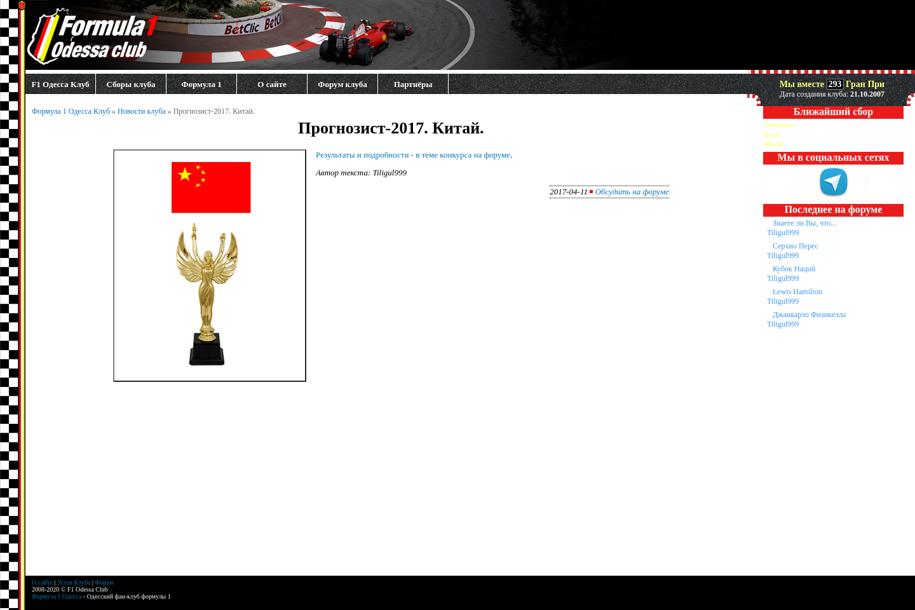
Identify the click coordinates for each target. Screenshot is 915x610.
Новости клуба (142, 111)
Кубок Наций (794, 268)
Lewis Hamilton (797, 291)
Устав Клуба (74, 582)
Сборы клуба (130, 84)
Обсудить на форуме (631, 191)
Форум (104, 582)
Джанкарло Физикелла (809, 314)
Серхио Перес (795, 245)
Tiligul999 (783, 232)
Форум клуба (342, 84)
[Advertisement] (391, 487)
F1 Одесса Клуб (60, 84)
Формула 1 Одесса (56, 596)
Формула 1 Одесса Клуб (71, 111)
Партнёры (413, 84)
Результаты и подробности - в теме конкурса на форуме (413, 154)
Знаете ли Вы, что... (804, 223)
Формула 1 (201, 84)
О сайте (271, 84)
